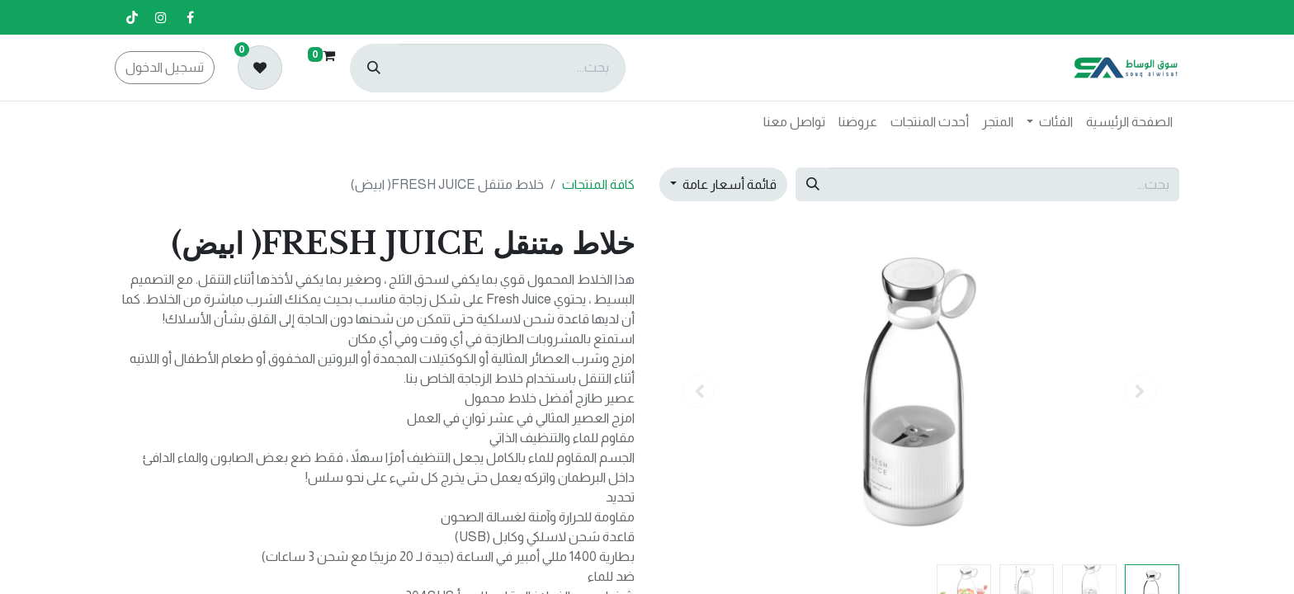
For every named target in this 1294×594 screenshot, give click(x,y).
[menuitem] (1129, 122)
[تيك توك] (132, 17)
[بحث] (374, 68)
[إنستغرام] (161, 17)
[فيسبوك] (190, 17)
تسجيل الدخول (164, 67)
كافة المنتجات (598, 184)
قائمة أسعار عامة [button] (728, 184)
